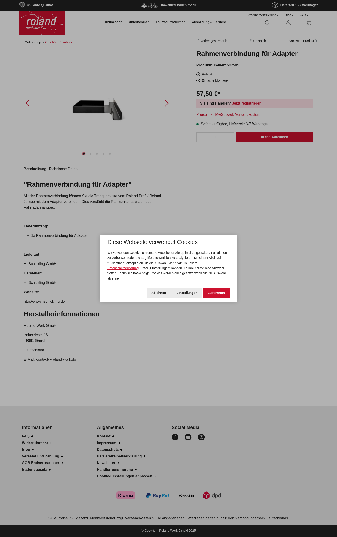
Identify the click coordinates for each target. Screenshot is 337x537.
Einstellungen (186, 293)
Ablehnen (158, 293)
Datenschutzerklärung (123, 268)
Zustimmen (216, 293)
